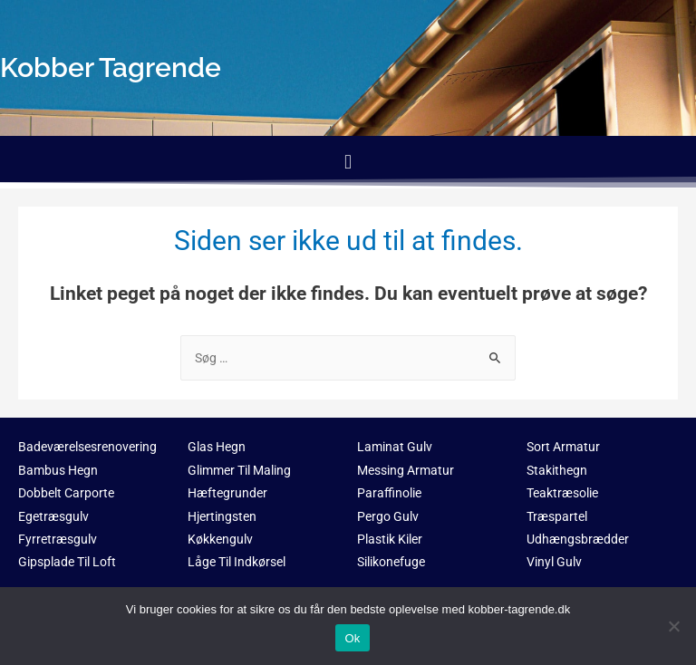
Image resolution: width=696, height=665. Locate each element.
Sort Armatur (563, 446)
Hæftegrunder (227, 493)
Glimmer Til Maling (239, 470)
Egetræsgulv (53, 516)
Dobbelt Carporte (66, 493)
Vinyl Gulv (554, 561)
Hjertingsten (222, 516)
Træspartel (557, 516)
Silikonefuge (391, 561)
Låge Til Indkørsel (236, 561)
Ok (352, 638)
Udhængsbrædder (578, 539)
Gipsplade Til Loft (67, 561)
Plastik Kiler (389, 539)
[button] (347, 161)
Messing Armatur (405, 470)
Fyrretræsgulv (57, 539)
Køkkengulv (220, 539)
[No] (673, 626)
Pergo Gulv (388, 516)
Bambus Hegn (58, 470)
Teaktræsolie (562, 493)
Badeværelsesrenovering (87, 446)
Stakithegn (557, 470)
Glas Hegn (217, 446)
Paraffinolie (389, 493)
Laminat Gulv (394, 446)
